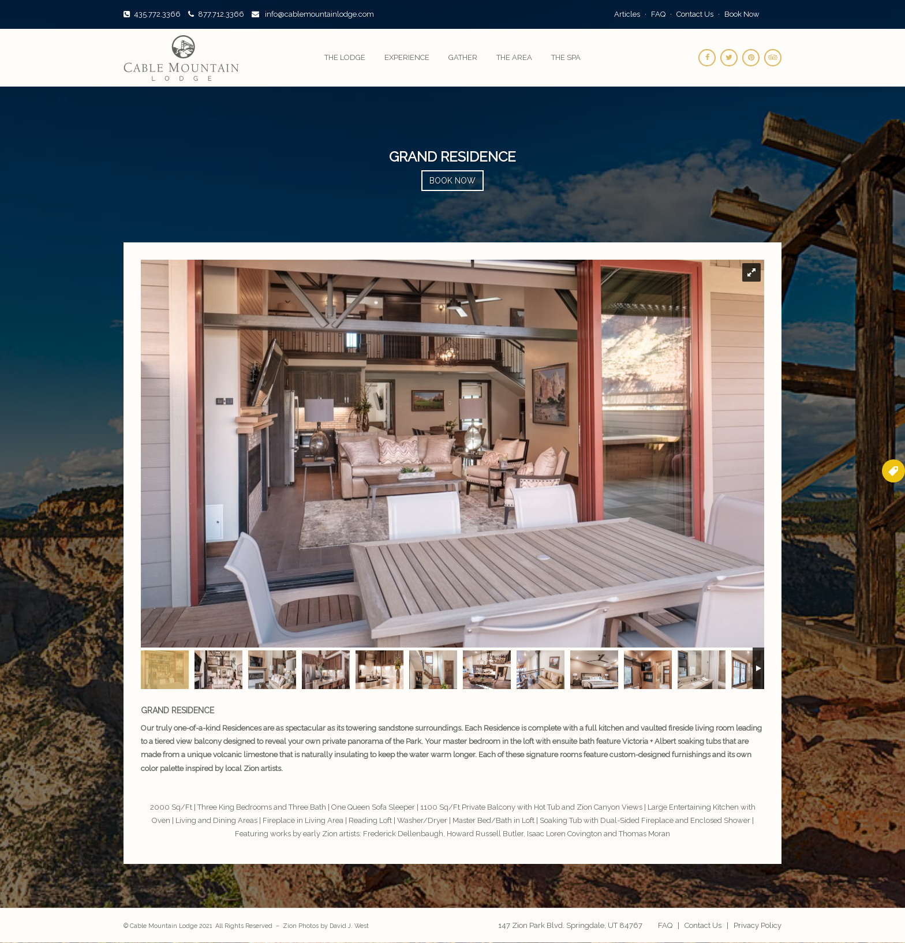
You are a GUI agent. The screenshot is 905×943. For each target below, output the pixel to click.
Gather (462, 57)
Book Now (742, 14)
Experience (406, 57)
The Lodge (344, 57)
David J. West (349, 925)
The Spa (566, 57)
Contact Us (694, 14)
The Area (514, 57)
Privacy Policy (757, 925)
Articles (627, 14)
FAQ (658, 14)
